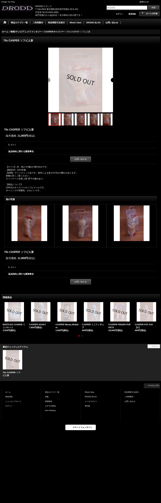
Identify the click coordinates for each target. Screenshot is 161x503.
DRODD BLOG (91, 397)
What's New (89, 392)
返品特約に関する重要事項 (21, 151)
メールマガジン (91, 401)
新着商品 (48, 401)
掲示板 (87, 406)
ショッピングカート (13, 401)
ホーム (8, 392)
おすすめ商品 (50, 406)
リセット (155, 346)
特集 (47, 397)
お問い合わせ (80, 159)
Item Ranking (50, 410)
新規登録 (132, 14)
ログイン (119, 14)
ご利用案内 (129, 397)
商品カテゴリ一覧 (52, 392)
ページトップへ (153, 385)
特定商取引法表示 (132, 392)
